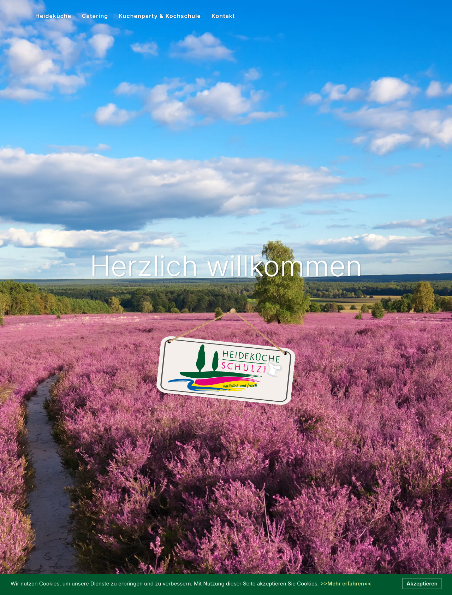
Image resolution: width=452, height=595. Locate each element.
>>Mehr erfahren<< (345, 583)
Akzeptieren (422, 583)
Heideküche (53, 15)
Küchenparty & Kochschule (160, 15)
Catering (95, 15)
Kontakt (223, 15)
